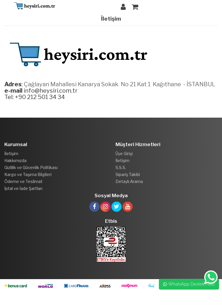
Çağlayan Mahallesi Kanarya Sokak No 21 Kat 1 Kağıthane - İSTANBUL (119, 84)
